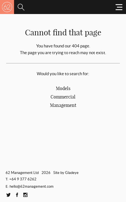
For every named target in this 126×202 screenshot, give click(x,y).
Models (63, 88)
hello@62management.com (32, 186)
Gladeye (72, 173)
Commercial (63, 97)
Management (63, 105)
